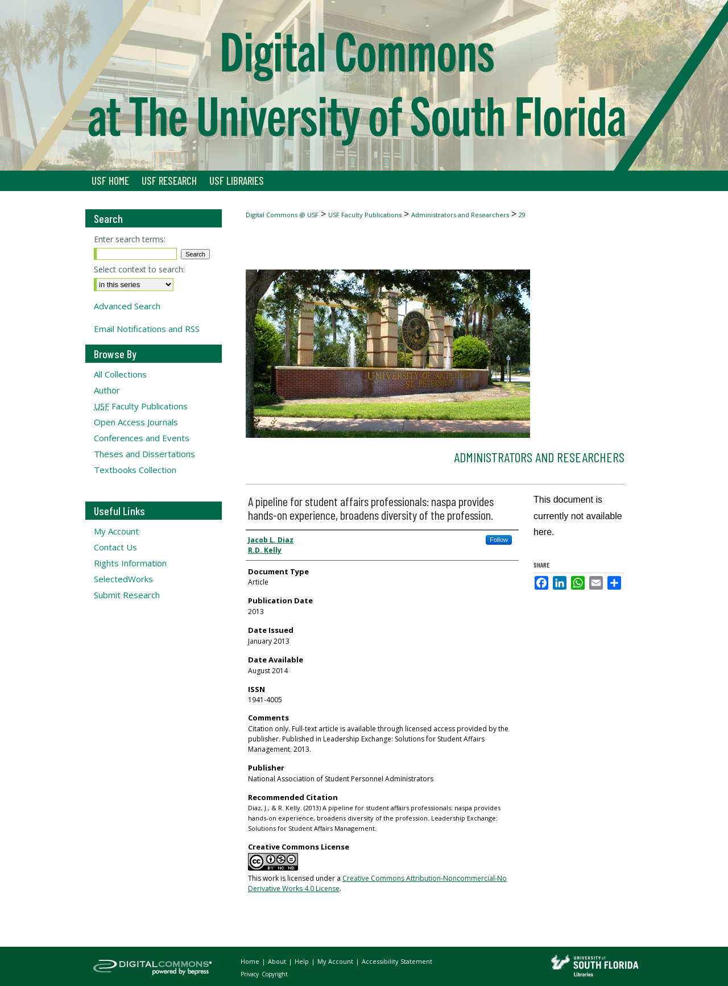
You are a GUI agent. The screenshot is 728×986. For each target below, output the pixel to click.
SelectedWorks (123, 579)
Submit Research (127, 594)
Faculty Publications (141, 406)
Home (251, 961)
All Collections (120, 374)
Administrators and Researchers (460, 214)
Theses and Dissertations (144, 453)
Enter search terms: (130, 239)
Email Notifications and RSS (147, 328)
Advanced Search (127, 306)
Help (303, 961)
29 (522, 214)
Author (107, 390)
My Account (116, 531)
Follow (499, 539)
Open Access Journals (136, 422)
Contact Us (115, 547)
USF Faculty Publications (365, 214)
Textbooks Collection (135, 469)
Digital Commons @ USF (282, 214)
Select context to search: (139, 269)
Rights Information (130, 563)
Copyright (275, 974)
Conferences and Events (141, 438)
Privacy (250, 974)
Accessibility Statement (397, 961)
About (278, 961)
